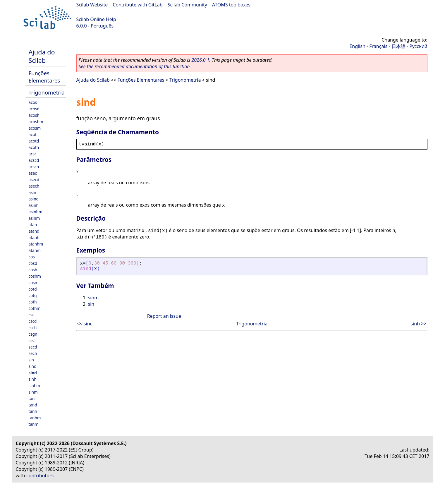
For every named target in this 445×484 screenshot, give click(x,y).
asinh (34, 205)
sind (33, 372)
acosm (35, 128)
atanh (34, 237)
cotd (33, 289)
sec (32, 340)
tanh (33, 411)
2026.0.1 (200, 60)
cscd (33, 321)
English (357, 46)
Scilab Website (92, 4)
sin (31, 360)
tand (33, 405)
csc (32, 314)
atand (34, 231)
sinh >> (418, 323)
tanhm (35, 418)
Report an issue (164, 316)
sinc (32, 366)
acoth (34, 147)
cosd (33, 263)
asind (34, 199)
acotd (34, 141)
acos (33, 102)
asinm (34, 218)
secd (33, 347)
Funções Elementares (44, 76)
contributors (40, 475)
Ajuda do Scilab (42, 56)
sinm (33, 392)
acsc (33, 154)
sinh (33, 379)
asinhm (35, 211)
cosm (34, 282)
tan (32, 398)
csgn (33, 334)
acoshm (36, 121)
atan (33, 224)
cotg (33, 295)
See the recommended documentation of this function (134, 66)
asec (33, 173)
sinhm (34, 385)
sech (33, 353)
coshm (35, 276)
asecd (34, 179)
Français (378, 46)
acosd (34, 108)
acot (33, 134)
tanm (34, 424)
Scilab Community (187, 4)
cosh (33, 269)
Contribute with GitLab (137, 4)
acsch (34, 166)
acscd (34, 160)
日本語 (398, 46)
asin (32, 192)
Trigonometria (47, 92)
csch (33, 327)
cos (32, 257)
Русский (418, 46)
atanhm (36, 244)
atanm (35, 250)
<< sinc (84, 323)
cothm (35, 308)
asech (34, 186)
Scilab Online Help (96, 19)
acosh (34, 115)
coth (33, 302)
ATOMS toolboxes (231, 4)
